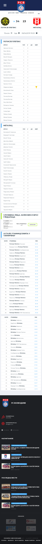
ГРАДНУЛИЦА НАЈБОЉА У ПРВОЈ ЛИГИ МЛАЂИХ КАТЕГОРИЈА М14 (25, 497)
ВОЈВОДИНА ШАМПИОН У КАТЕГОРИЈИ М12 (25, 467)
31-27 (36, 320)
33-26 (36, 312)
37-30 (36, 365)
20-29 (36, 271)
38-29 (36, 306)
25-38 (36, 253)
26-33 (36, 279)
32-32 (36, 335)
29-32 (36, 356)
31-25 (36, 326)
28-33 (36, 297)
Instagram (15, 430)
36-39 (36, 374)
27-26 (35, 380)
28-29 (36, 309)
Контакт (38, 540)
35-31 (36, 353)
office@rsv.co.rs (9, 424)
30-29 (36, 250)
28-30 (36, 329)
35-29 (36, 377)
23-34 (36, 341)
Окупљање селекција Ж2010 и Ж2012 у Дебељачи (25, 457)
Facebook (5, 430)
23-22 (36, 247)
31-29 (36, 259)
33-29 (36, 288)
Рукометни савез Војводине (12, 538)
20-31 (36, 285)
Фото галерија (19, 540)
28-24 (35, 350)
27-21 (36, 262)
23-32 (36, 291)
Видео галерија (30, 540)
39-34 (36, 386)
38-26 (36, 274)
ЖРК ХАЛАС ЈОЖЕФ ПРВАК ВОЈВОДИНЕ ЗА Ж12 (25, 448)
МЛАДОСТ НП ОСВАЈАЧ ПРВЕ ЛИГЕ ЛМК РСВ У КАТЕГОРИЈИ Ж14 (25, 487)
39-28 (36, 359)
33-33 (36, 347)
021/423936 (8, 417)
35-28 (36, 371)
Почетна (3, 540)
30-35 (36, 265)
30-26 (36, 300)
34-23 (36, 294)
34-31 (36, 323)
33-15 (36, 268)
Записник (32, 224)
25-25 (36, 362)
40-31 (36, 338)
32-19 (36, 389)
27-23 (36, 283)
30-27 (36, 383)
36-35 (36, 303)
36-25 (36, 256)
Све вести (11, 540)
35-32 (36, 244)
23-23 (36, 276)
